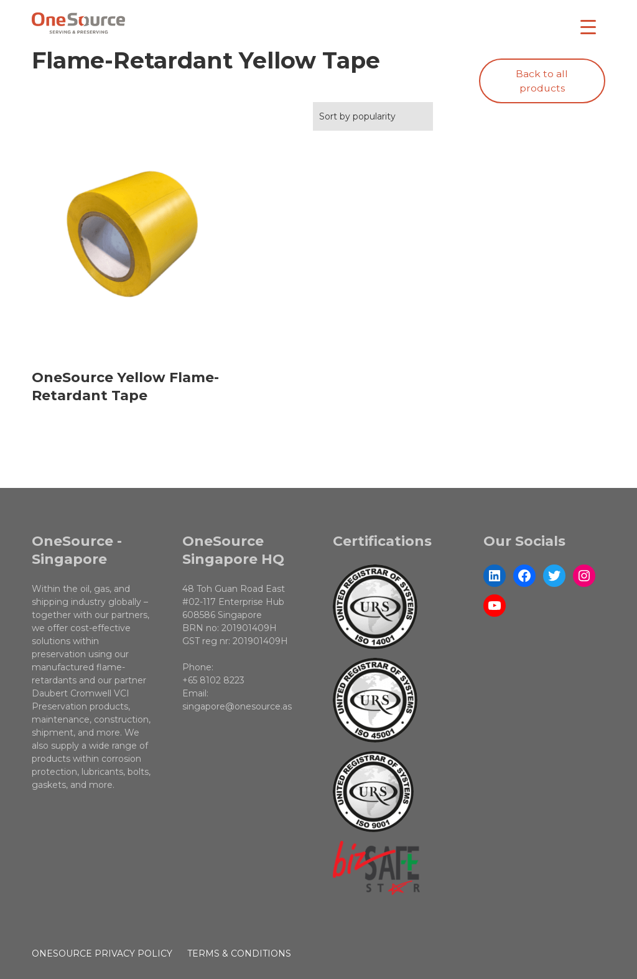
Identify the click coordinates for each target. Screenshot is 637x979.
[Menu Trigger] (588, 26)
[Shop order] (373, 116)
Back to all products (542, 81)
